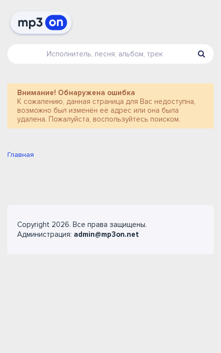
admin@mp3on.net (106, 234)
